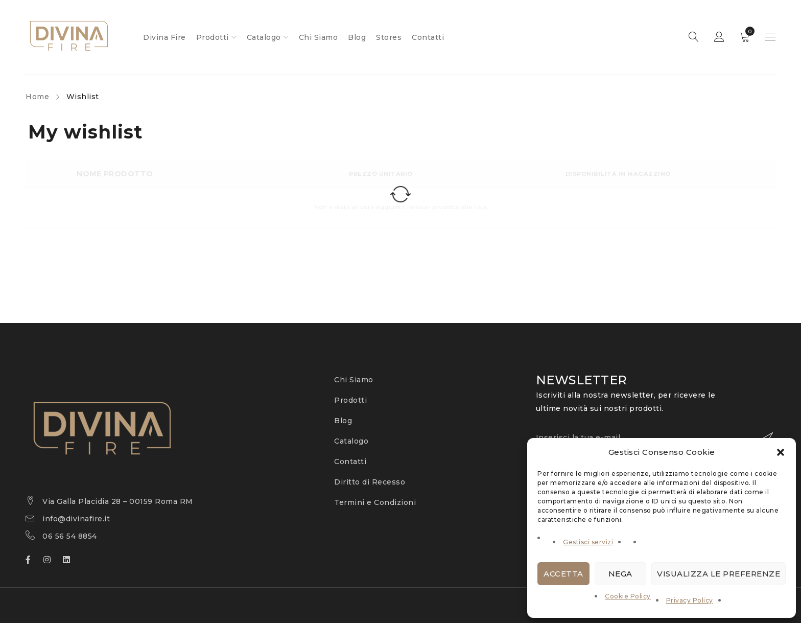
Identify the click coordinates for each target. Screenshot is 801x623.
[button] (780, 452)
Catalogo (351, 441)
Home (37, 96)
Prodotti (350, 400)
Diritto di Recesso (369, 482)
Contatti (350, 461)
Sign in (719, 37)
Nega (620, 574)
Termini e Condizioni (375, 502)
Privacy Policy (689, 600)
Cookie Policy (628, 596)
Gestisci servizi (588, 542)
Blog (343, 420)
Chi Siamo (353, 379)
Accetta (563, 574)
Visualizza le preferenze (718, 574)
